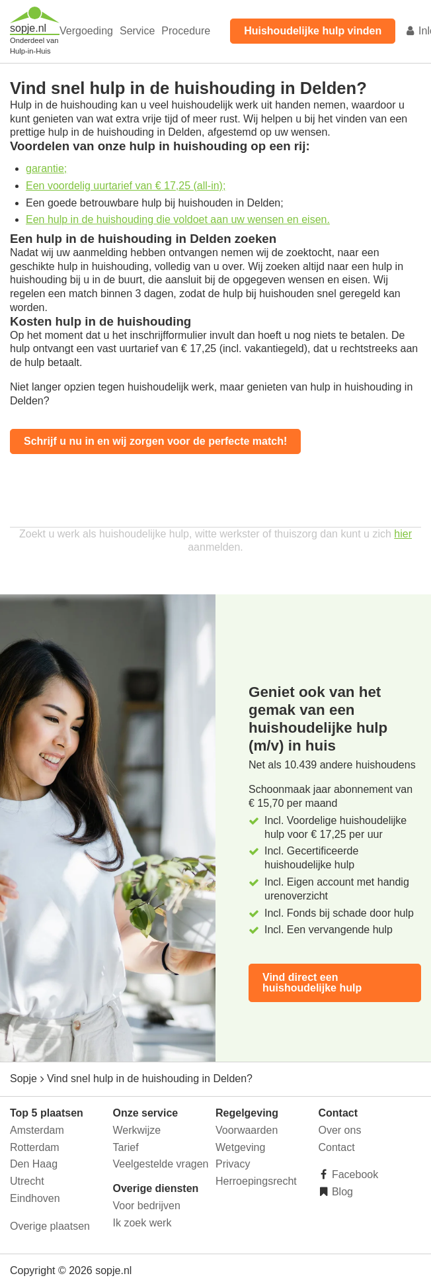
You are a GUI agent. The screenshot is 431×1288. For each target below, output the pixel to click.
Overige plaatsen (50, 1226)
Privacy (233, 1164)
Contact (337, 1147)
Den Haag (34, 1164)
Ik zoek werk (142, 1222)
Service (137, 30)
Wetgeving (240, 1147)
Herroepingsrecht (256, 1181)
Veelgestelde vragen (161, 1164)
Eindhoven (35, 1198)
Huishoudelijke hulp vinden (312, 30)
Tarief (126, 1147)
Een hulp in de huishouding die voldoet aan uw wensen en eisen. (178, 219)
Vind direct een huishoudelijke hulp (312, 982)
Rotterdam (34, 1147)
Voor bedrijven (146, 1205)
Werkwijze (137, 1130)
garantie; (46, 168)
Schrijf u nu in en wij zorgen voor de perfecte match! (155, 441)
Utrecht (27, 1181)
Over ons (340, 1130)
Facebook (354, 1174)
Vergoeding (86, 30)
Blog (341, 1191)
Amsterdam (37, 1130)
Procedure (185, 30)
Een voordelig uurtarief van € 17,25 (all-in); (125, 185)
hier (403, 533)
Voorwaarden (247, 1130)
